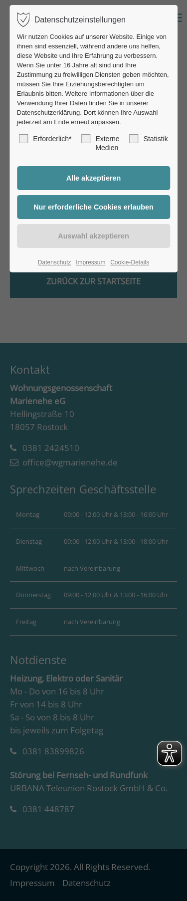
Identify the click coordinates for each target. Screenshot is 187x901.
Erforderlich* (45, 138)
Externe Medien (100, 143)
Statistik (149, 138)
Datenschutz (54, 262)
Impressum (90, 262)
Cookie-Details (129, 262)
